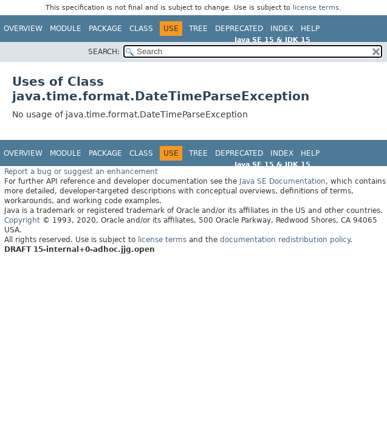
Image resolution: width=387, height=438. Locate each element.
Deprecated (239, 28)
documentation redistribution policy (285, 239)
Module (65, 28)
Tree (198, 28)
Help (310, 28)
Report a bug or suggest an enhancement (81, 171)
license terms (316, 8)
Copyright (22, 220)
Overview (23, 28)
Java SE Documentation (282, 181)
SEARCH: (104, 51)
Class (141, 28)
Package (105, 28)
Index (281, 28)
